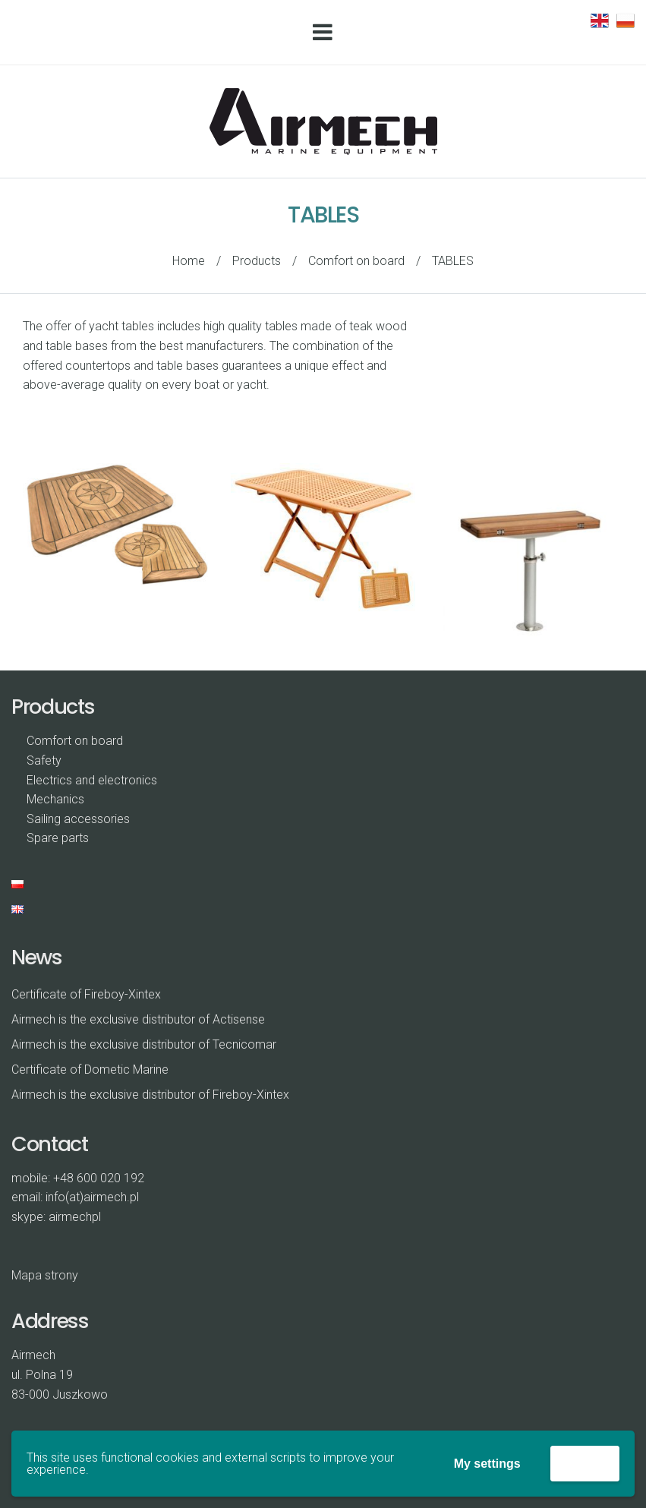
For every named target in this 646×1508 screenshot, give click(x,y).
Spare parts (58, 838)
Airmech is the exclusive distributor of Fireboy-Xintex (150, 1094)
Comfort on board (356, 261)
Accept (585, 1462)
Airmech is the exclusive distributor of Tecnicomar (143, 1044)
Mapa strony (44, 1275)
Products (256, 261)
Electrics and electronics (92, 780)
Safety (44, 760)
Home (188, 261)
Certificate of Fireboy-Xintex (86, 994)
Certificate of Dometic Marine (90, 1069)
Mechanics (55, 799)
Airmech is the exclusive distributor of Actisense (138, 1019)
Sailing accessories (78, 819)
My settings (487, 1463)
